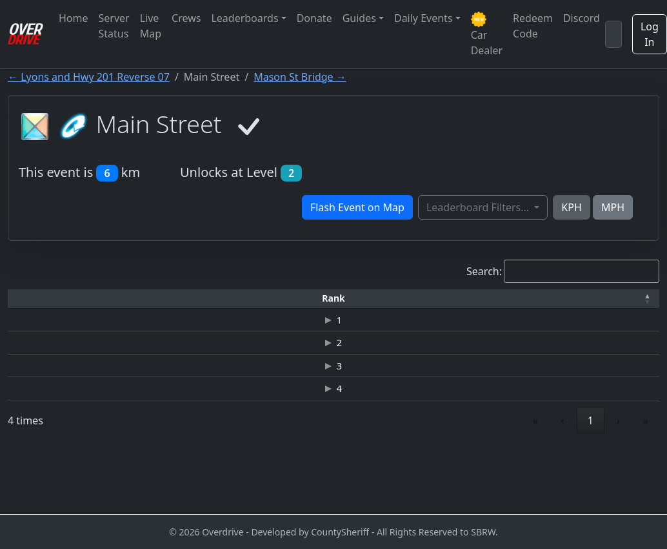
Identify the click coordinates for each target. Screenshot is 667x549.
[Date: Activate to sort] (539, 298)
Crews (186, 18)
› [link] (618, 482)
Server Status (114, 26)
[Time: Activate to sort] (201, 298)
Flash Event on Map (357, 207)
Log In (650, 34)
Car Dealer (487, 34)
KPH (571, 207)
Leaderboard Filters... (479, 207)
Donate (314, 18)
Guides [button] (359, 18)
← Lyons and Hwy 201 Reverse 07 (89, 77)
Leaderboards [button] (244, 18)
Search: (484, 271)
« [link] (535, 482)
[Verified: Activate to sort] (621, 298)
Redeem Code (533, 26)
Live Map (150, 26)
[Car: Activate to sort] (277, 298)
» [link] (645, 482)
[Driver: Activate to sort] (119, 298)
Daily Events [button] (423, 18)
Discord (581, 18)
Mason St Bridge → (300, 77)
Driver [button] (119, 298)
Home (73, 18)
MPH (612, 207)
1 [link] (590, 482)
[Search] (613, 34)
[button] (37, 298)
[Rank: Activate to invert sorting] (37, 298)
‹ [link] (562, 482)
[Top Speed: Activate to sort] (362, 298)
